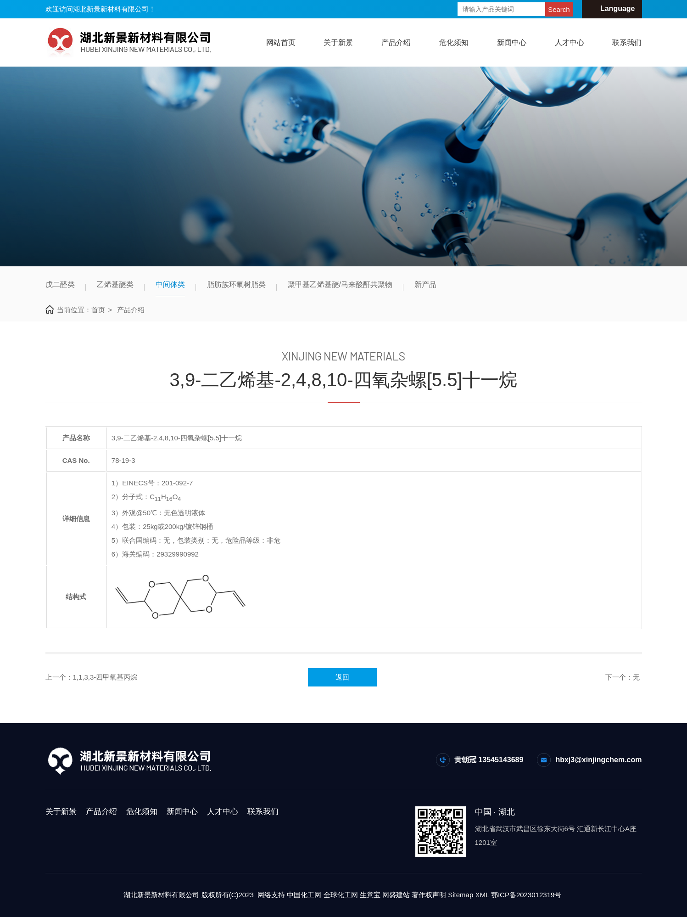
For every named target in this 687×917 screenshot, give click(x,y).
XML (482, 895)
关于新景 (338, 42)
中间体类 (170, 284)
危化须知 (454, 42)
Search (559, 9)
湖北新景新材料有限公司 (161, 895)
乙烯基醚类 (115, 284)
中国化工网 (304, 895)
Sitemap (460, 895)
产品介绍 (396, 42)
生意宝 (370, 895)
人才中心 (569, 42)
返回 (342, 677)
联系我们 (627, 42)
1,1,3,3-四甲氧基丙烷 (105, 677)
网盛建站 (396, 895)
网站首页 (281, 42)
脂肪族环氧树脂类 (236, 284)
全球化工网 (341, 895)
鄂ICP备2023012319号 (526, 895)
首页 (98, 310)
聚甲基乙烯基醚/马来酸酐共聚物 (340, 284)
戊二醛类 (60, 284)
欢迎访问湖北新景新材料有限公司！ (100, 9)
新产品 (425, 284)
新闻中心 (511, 42)
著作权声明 (429, 895)
